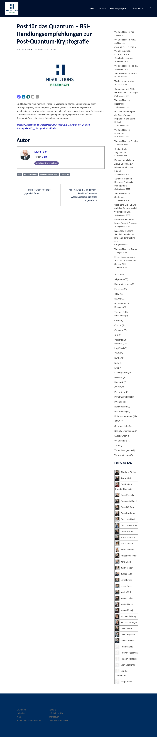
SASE (117, 421)
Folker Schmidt (128, 537)
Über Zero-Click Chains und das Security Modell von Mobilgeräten (125, 208)
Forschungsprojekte (118, 8)
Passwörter (119, 392)
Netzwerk (118, 382)
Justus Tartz (126, 574)
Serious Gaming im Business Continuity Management (123, 182)
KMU (116, 363)
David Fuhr (26, 50)
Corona (117, 325)
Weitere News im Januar (125, 73)
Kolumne (118, 307)
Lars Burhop (126, 580)
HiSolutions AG (56, 713)
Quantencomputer (48, 174)
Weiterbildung (120, 441)
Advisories (102, 8)
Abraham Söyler (128, 472)
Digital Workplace (122, 284)
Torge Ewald (126, 682)
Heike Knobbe (127, 550)
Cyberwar (118, 330)
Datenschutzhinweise (58, 720)
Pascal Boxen (127, 641)
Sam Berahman (128, 665)
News (92, 8)
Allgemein (119, 279)
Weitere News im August (125, 249)
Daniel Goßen (127, 507)
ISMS (117, 353)
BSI (19, 174)
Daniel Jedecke (128, 513)
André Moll (126, 478)
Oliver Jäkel (126, 628)
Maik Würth (126, 592)
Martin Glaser (127, 604)
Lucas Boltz (126, 586)
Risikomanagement (123, 416)
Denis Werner (127, 531)
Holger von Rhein (129, 556)
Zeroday (118, 446)
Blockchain (119, 316)
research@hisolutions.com (29, 720)
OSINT (117, 387)
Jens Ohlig (126, 562)
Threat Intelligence (123, 450)
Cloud (117, 320)
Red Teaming (120, 411)
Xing (19, 717)
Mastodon (21, 710)
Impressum (54, 717)
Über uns (137, 8)
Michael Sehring (128, 616)
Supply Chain (120, 436)
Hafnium (118, 343)
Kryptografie (30, 174)
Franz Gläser (127, 543)
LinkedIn (21, 713)
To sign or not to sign (124, 81)
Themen (118, 312)
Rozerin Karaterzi (129, 659)
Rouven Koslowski (129, 653)
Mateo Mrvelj (127, 610)
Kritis (116, 368)
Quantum (65, 174)
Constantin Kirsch (129, 501)
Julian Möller (127, 568)
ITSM (116, 294)
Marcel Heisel (127, 598)
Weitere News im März (125, 40)
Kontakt (52, 710)
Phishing (118, 402)
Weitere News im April (124, 32)
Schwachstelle (121, 426)
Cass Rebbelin (127, 495)
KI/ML (117, 358)
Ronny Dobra (127, 647)
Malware (118, 377)
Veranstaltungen (122, 455)
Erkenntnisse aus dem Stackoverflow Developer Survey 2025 (126, 260)
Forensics (119, 289)
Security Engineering (124, 431)
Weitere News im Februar (126, 66)
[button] (151, 9)
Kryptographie (121, 372)
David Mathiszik (128, 519)
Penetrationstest (122, 397)
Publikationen (120, 304)
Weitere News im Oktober (126, 141)
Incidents (118, 340)
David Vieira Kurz (129, 525)
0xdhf (44, 157)
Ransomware (120, 407)
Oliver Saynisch (128, 634)
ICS (116, 335)
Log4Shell (119, 348)
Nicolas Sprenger (129, 622)
